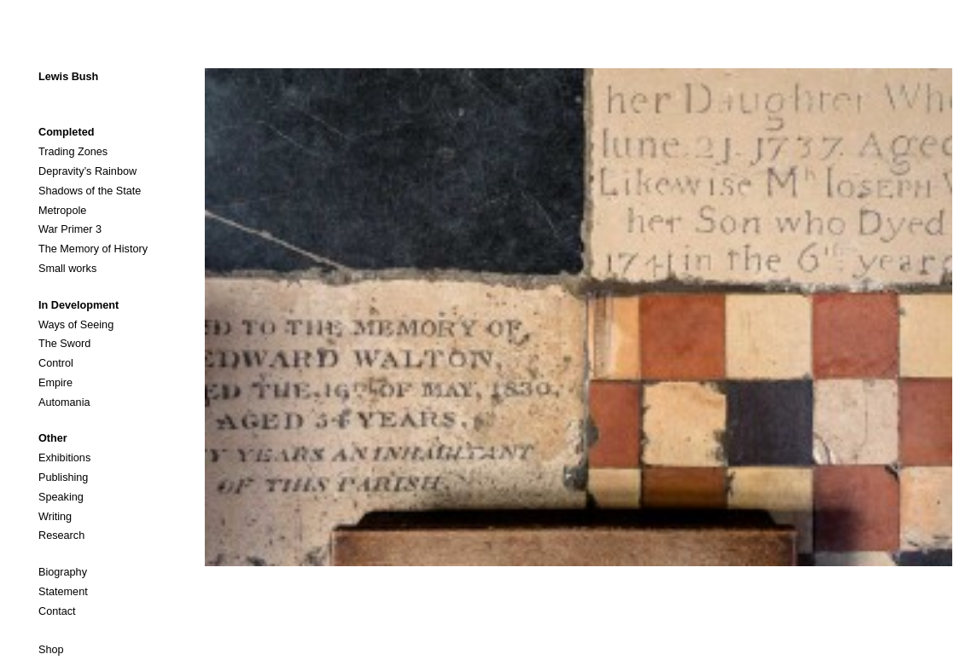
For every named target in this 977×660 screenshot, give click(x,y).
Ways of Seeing (75, 325)
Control (55, 363)
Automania (64, 402)
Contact (57, 611)
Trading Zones (73, 152)
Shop (51, 650)
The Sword (64, 344)
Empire (55, 383)
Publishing (63, 477)
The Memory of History (93, 249)
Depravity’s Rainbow (87, 171)
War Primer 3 (70, 229)
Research (61, 535)
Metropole (62, 211)
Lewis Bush (68, 77)
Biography (62, 572)
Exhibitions (64, 458)
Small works (67, 269)
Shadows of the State (89, 191)
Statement (63, 592)
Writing (55, 517)
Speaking (61, 497)
